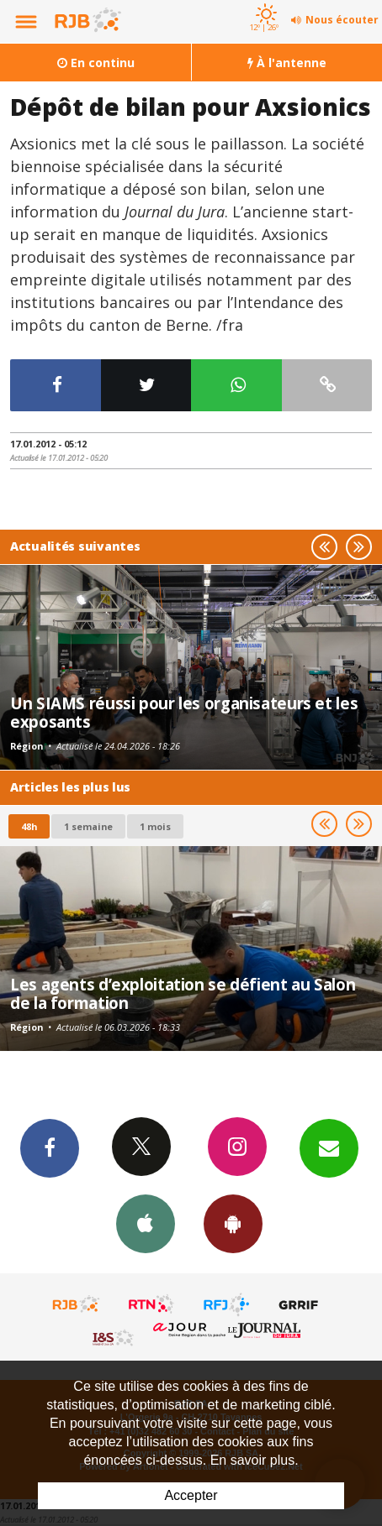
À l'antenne (286, 63)
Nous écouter (342, 20)
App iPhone (145, 1223)
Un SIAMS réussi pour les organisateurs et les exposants (184, 712)
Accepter (190, 1495)
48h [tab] (29, 826)
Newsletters (329, 1147)
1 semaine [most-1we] (88, 826)
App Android (233, 1223)
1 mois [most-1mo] (155, 826)
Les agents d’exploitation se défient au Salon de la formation (182, 993)
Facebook (49, 1147)
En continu (96, 63)
